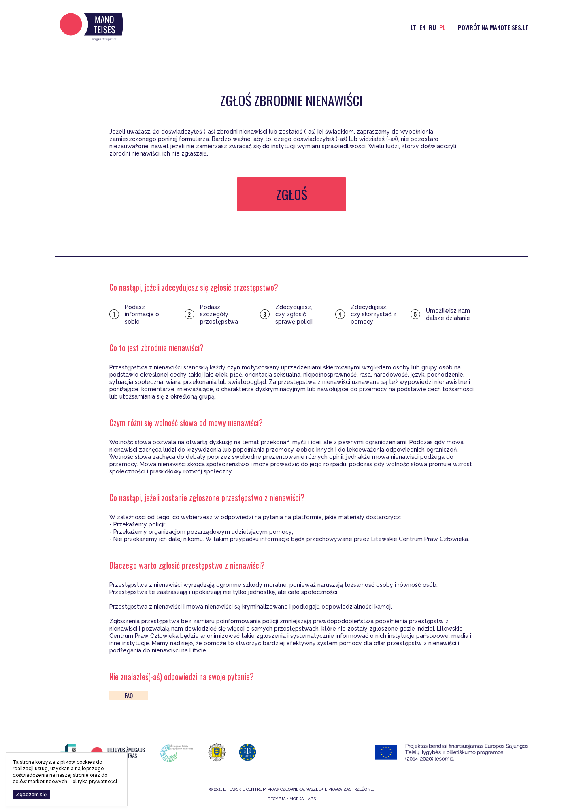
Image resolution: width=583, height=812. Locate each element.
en (422, 27)
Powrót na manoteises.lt (493, 27)
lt (413, 27)
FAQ (129, 695)
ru (432, 27)
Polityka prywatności (93, 781)
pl (442, 27)
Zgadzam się (31, 794)
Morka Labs (302, 799)
